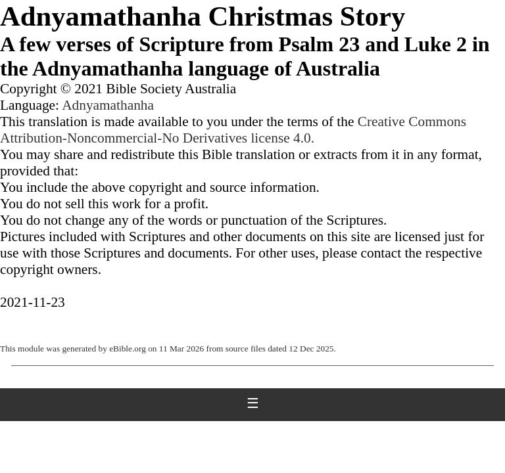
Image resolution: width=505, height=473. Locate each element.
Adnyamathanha (108, 105)
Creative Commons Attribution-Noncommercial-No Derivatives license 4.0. (233, 130)
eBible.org (127, 348)
